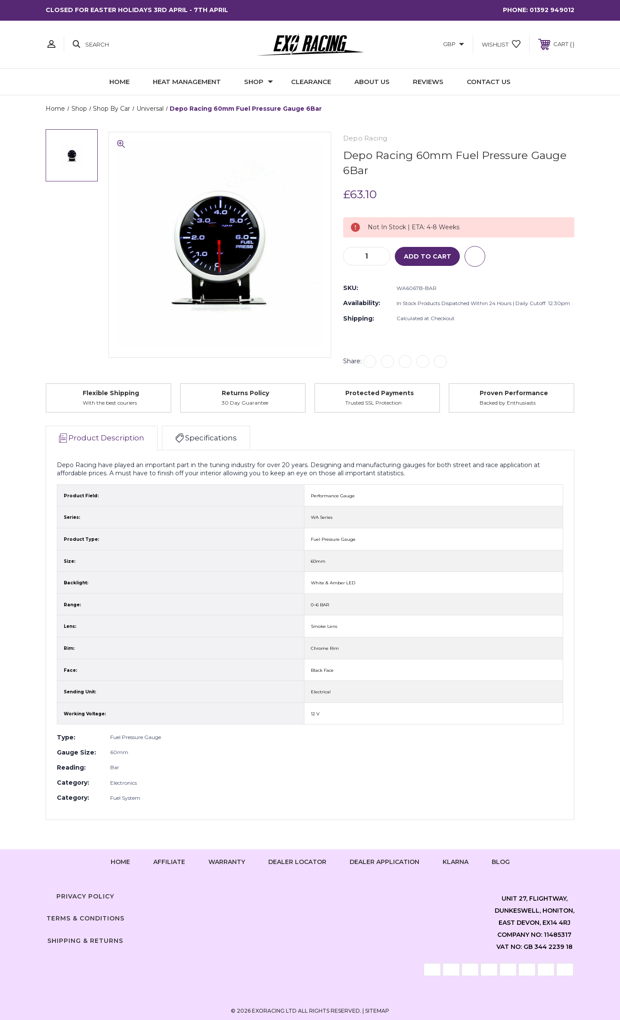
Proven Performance (514, 393)
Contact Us (489, 82)
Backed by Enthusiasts (508, 403)
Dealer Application (384, 862)
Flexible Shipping (111, 393)
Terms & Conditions (85, 918)
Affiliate (169, 862)
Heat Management (187, 82)
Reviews (428, 82)
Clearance (311, 82)
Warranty (226, 862)
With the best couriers (110, 403)
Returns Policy (245, 393)
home (120, 862)
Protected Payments (379, 393)
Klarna (455, 862)
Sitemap (377, 1011)
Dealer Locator (297, 862)
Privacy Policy (85, 896)
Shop (258, 81)
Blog (501, 862)
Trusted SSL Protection (373, 403)
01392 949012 (552, 10)
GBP (453, 44)
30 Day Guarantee (245, 403)
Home (119, 82)
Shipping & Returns (85, 941)
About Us (372, 82)
